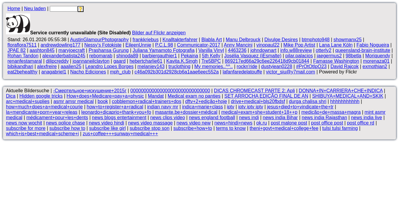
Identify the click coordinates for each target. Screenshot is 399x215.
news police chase (65, 122)
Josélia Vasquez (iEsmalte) (252, 55)
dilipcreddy (57, 61)
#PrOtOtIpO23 (311, 66)
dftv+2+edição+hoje (206, 101)
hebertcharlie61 (146, 61)
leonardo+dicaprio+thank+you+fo (116, 112)
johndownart (263, 50)
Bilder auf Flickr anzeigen (159, 32)
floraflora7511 (22, 44)
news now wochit (24, 122)
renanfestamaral (24, 61)
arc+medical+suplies (28, 101)
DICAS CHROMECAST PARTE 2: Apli (254, 90)
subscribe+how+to (192, 128)
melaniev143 (151, 66)
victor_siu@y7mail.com (290, 71)
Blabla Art (211, 39)
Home (13, 8)
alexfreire (47, 66)
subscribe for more (26, 128)
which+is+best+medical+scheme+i (42, 133)
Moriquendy (377, 55)
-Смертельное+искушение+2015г (90, 90)
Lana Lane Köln (335, 44)
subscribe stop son (149, 128)
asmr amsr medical (73, 101)
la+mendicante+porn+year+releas (41, 112)
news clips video (167, 117)
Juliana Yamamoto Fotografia (164, 50)
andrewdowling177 (60, 44)
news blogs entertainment (119, 117)
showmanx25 (348, 39)
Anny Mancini (238, 44)
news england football (212, 117)
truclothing (179, 66)
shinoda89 (127, 55)
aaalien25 (71, 66)
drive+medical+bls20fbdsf (258, 101)
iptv (230, 106)
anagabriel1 (54, 71)
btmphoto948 (315, 39)
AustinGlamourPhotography (99, 39)
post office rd (360, 122)
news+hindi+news (233, 122)
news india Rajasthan (324, 117)
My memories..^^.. (213, 66)
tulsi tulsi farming (340, 128)
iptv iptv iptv (250, 106)
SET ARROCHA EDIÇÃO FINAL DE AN (266, 96)
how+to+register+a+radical (115, 106)
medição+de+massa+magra (331, 112)
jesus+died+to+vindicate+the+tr (300, 106)
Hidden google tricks (41, 96)
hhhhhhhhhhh (345, 101)
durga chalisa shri (307, 101)
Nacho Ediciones (88, 71)
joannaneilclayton (91, 61)
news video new (194, 122)
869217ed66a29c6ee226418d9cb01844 (267, 61)
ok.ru (261, 122)
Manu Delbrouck (243, 39)
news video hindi (106, 122)
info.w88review (296, 50)
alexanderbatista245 (63, 55)
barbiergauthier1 (159, 55)
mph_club (120, 71)
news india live (366, 117)
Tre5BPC (211, 61)
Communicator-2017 (198, 44)
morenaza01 (376, 61)
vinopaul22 (267, 44)
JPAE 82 (16, 50)
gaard (119, 61)
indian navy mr (162, 106)
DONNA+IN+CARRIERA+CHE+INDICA (341, 90)
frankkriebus (145, 39)
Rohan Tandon (22, 55)
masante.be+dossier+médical (186, 112)
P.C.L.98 (164, 44)
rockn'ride (247, 66)
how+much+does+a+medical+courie (44, 106)
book (103, 101)
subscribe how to (67, 128)
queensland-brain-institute (362, 50)
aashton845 (42, 50)
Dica (11, 96)
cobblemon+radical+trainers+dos (146, 101)
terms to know (231, 128)
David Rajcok (344, 66)
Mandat (156, 96)
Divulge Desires (281, 39)
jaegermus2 (329, 55)
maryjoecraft (71, 50)
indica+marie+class (202, 106)
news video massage (150, 122)
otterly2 (323, 50)
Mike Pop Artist (299, 44)
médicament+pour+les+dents (57, 117)
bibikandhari (20, 66)
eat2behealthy (22, 71)
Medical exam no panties (194, 96)
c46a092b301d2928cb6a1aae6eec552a (177, 71)
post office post (327, 122)
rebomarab (100, 55)
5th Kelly (211, 55)
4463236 (237, 50)
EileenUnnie (138, 44)
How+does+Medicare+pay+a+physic (105, 96)
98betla (353, 55)
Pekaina (189, 55)
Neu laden (35, 8)
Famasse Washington (336, 61)
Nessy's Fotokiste (102, 44)
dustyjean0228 (276, 66)
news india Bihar (280, 117)
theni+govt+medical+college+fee (283, 128)
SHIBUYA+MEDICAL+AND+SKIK (347, 96)
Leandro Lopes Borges (109, 66)
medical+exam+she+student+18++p (259, 112)
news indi (249, 117)
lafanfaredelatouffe (242, 71)
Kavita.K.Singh (182, 61)
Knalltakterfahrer (179, 39)
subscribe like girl (107, 128)
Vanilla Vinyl (211, 50)
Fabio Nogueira (372, 44)
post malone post (289, 122)
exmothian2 (375, 66)
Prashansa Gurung (109, 50)
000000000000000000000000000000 (170, 90)
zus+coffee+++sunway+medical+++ (120, 133)
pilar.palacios (299, 55)
